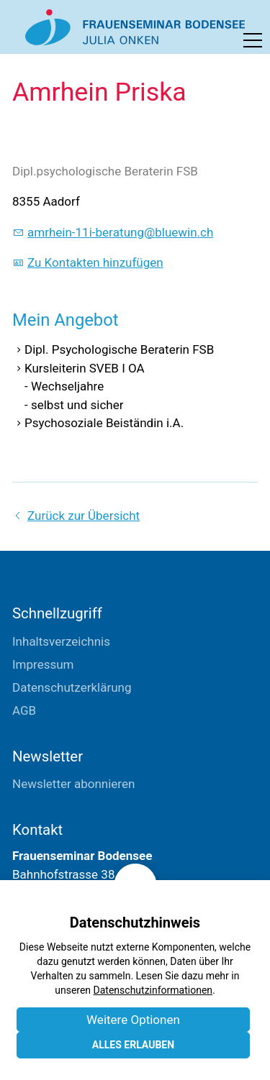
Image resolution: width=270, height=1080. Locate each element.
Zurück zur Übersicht (83, 515)
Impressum (43, 664)
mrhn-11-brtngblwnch (120, 232)
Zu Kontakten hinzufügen (95, 262)
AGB (24, 710)
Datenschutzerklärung (71, 687)
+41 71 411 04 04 (59, 925)
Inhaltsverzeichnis (61, 641)
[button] (252, 40)
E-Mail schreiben (57, 948)
